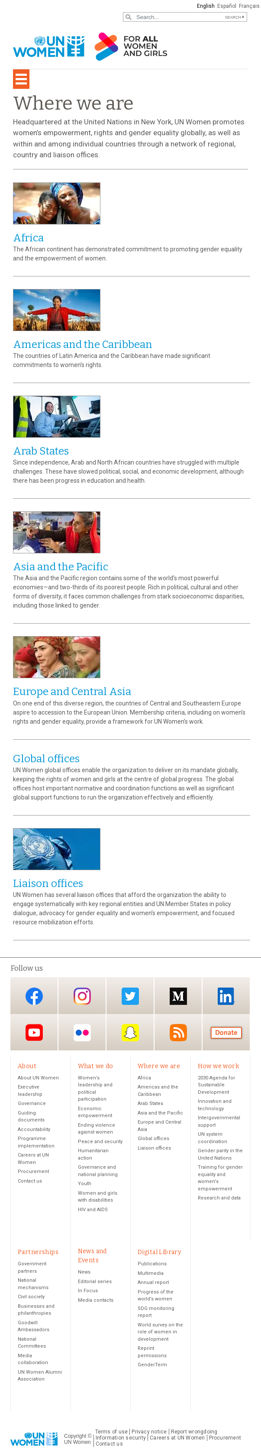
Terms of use (111, 1432)
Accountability (34, 1129)
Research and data (219, 1198)
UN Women (77, 1442)
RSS (178, 1032)
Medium (178, 996)
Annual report (153, 1282)
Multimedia (151, 1273)
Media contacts (95, 1300)
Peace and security (100, 1141)
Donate (226, 1032)
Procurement (33, 1171)
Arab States (41, 451)
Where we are (159, 1066)
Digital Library (159, 1252)
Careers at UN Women (177, 1438)
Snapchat (130, 1032)
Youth (84, 1183)
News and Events (92, 1256)
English (206, 6)
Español (226, 6)
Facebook (34, 996)
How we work (218, 1066)
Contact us (30, 1181)
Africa (28, 238)
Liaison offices (48, 884)
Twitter (130, 996)
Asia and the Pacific (60, 567)
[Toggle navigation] (21, 79)
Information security (121, 1438)
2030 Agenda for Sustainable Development (216, 1085)
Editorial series (95, 1281)
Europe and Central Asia (72, 692)
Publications (152, 1264)
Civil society (31, 1297)
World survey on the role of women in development (160, 1332)
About (27, 1066)
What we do (95, 1066)
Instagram (82, 996)
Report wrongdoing (194, 1432)
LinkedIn (226, 996)
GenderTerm (152, 1365)
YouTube (34, 1032)
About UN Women (38, 1078)
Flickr (82, 1032)
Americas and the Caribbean (82, 344)
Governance (32, 1103)
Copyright (75, 1436)
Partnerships (38, 1252)
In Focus (88, 1291)
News (84, 1272)
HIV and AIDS (93, 1209)
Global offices (46, 759)
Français (249, 6)
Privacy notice (149, 1432)
